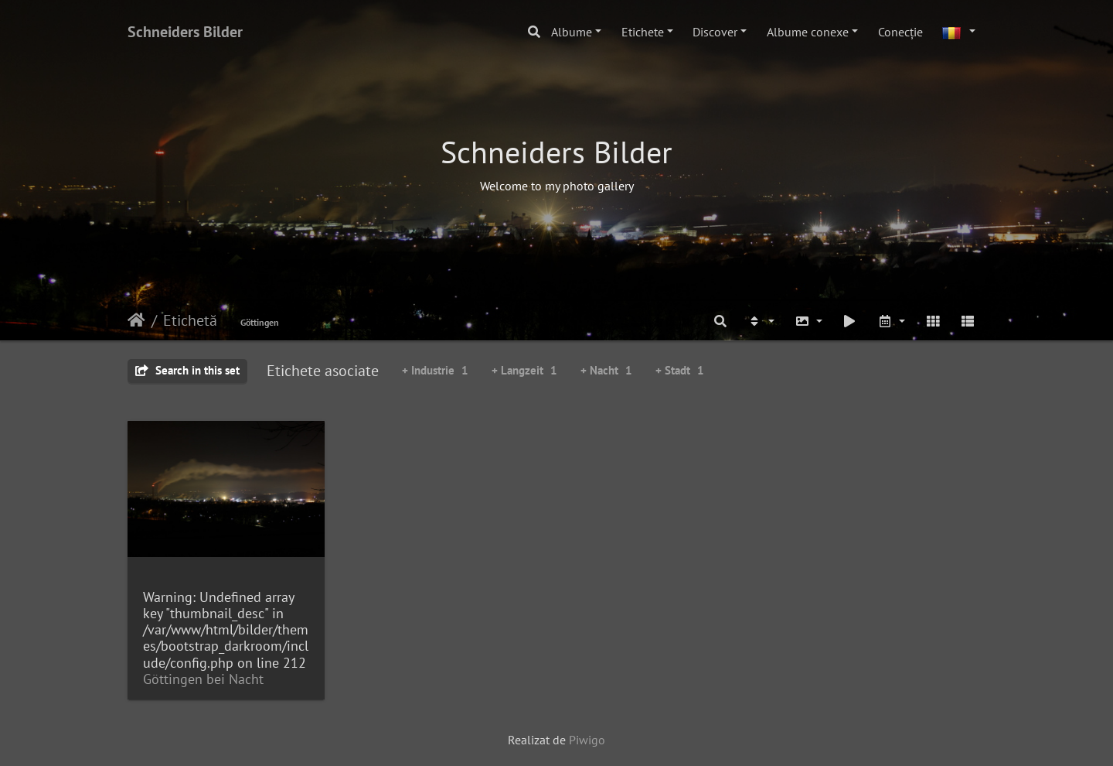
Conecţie (900, 31)
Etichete (642, 31)
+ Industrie (435, 370)
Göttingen (259, 322)
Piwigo (587, 739)
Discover (715, 31)
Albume (571, 31)
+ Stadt (679, 370)
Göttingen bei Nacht (203, 679)
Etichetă (190, 320)
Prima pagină (136, 320)
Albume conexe (808, 31)
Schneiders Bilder (185, 32)
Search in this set (187, 370)
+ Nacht (606, 370)
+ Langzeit (524, 370)
